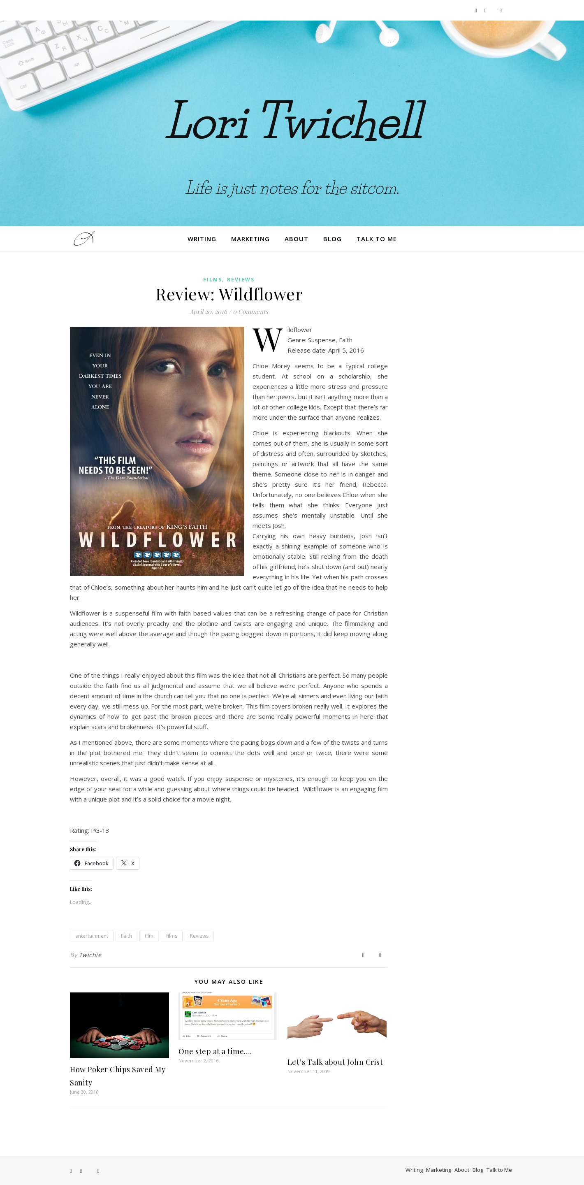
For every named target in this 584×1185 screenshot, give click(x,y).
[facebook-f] (476, 10)
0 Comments (250, 311)
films (171, 935)
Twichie (90, 955)
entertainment (91, 935)
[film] (501, 10)
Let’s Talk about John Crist (335, 1062)
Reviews (241, 279)
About (296, 239)
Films (212, 279)
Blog (332, 239)
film (149, 935)
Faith (126, 935)
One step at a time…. (215, 1051)
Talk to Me (377, 239)
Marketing (250, 239)
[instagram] (486, 10)
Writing (202, 239)
